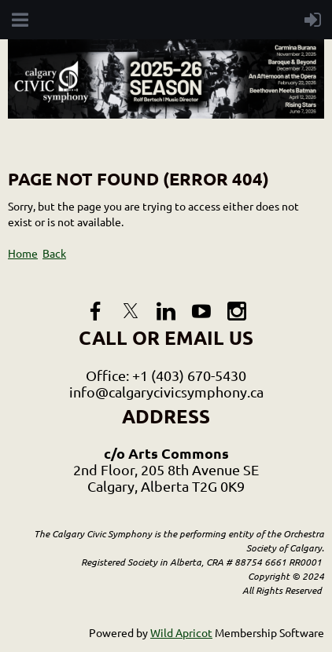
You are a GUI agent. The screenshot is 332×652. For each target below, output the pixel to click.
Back (54, 253)
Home (23, 253)
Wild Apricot (181, 632)
